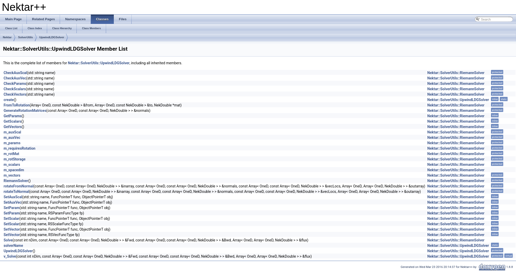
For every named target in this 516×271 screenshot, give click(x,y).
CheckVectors (15, 94)
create (9, 100)
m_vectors (12, 175)
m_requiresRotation (19, 148)
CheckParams (15, 84)
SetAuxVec (12, 202)
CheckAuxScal (15, 73)
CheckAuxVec (15, 78)
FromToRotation (17, 105)
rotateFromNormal (18, 186)
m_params (12, 143)
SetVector (12, 229)
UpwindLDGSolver (51, 37)
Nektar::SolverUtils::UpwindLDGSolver (98, 63)
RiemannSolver (16, 181)
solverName (13, 245)
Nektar (7, 37)
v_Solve (10, 256)
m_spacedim (14, 170)
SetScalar (11, 218)
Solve (8, 240)
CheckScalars (15, 89)
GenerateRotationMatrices (25, 111)
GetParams (13, 116)
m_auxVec (12, 138)
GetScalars (12, 121)
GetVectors (13, 127)
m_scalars (12, 164)
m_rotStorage (14, 159)
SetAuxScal (13, 197)
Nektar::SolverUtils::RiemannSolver (456, 73)
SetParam (12, 208)
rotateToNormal (16, 191)
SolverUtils (25, 37)
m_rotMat (11, 154)
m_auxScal (12, 132)
